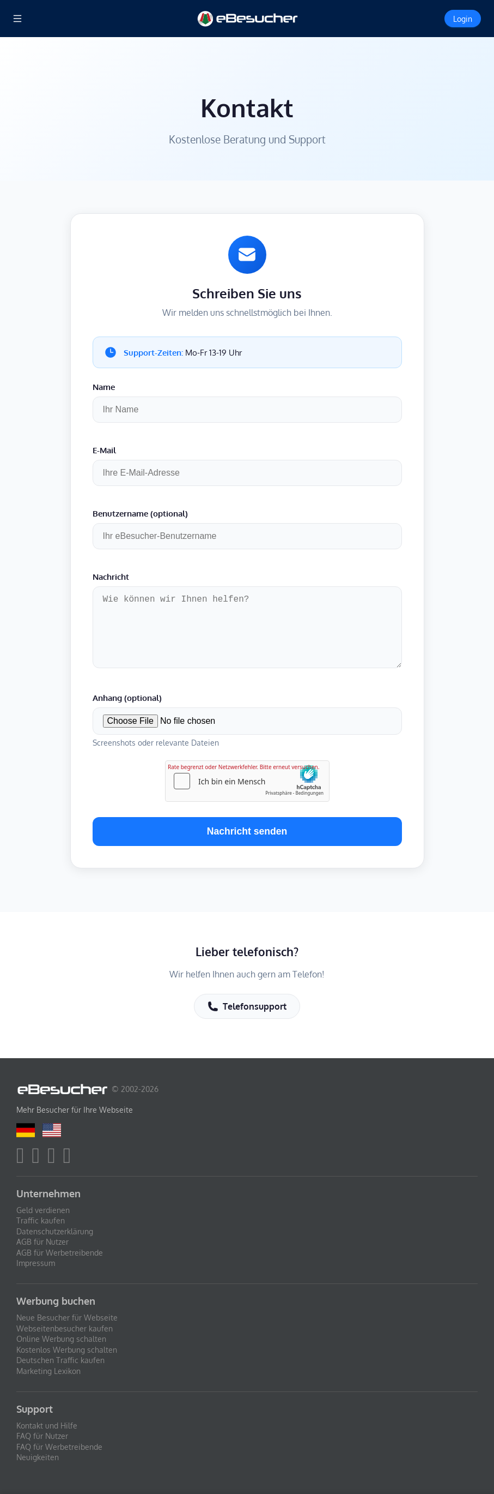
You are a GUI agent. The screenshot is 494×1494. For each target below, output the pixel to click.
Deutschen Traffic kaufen (60, 1360)
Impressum (35, 1263)
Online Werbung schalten (61, 1339)
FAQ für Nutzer (42, 1436)
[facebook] (23, 1160)
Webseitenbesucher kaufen (64, 1328)
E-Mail (104, 450)
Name (104, 386)
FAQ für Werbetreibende (59, 1446)
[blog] (70, 1160)
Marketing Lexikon (48, 1371)
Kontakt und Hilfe (46, 1425)
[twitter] (39, 1160)
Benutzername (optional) (140, 513)
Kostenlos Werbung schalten (66, 1349)
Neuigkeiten (37, 1457)
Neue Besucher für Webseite (67, 1317)
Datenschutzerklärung (54, 1231)
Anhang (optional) (127, 704)
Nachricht (111, 576)
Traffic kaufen (40, 1220)
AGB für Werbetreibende (59, 1252)
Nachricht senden (247, 837)
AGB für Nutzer (42, 1242)
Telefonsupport (247, 1012)
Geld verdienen (43, 1210)
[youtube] (54, 1160)
